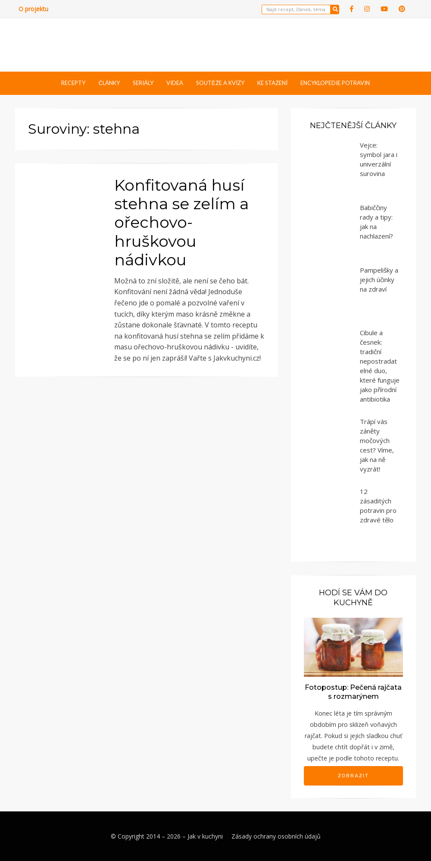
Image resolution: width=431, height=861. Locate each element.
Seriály (143, 82)
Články (108, 82)
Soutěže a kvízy (220, 82)
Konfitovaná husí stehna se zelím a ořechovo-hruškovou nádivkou (181, 222)
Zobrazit (353, 776)
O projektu (33, 9)
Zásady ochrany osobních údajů (276, 836)
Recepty (73, 82)
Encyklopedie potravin (335, 82)
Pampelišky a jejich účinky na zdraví (379, 279)
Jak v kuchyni (205, 836)
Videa (174, 82)
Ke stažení (272, 82)
